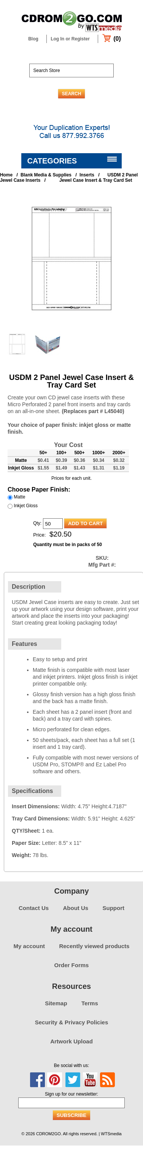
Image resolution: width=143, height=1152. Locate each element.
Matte (19, 497)
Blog (33, 39)
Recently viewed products (94, 946)
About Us (76, 908)
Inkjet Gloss (26, 505)
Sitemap (56, 1003)
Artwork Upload (71, 1041)
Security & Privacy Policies (71, 1022)
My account (29, 946)
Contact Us (34, 908)
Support (114, 908)
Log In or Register (70, 39)
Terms (89, 1003)
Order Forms (71, 965)
